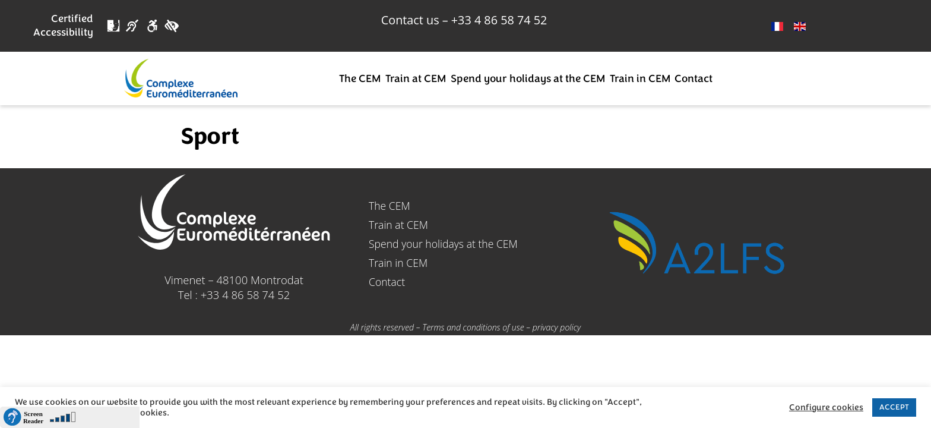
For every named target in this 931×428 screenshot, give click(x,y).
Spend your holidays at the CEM (528, 78)
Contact (693, 78)
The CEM (360, 78)
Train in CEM (640, 78)
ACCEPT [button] (894, 407)
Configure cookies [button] (826, 407)
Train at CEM (415, 78)
